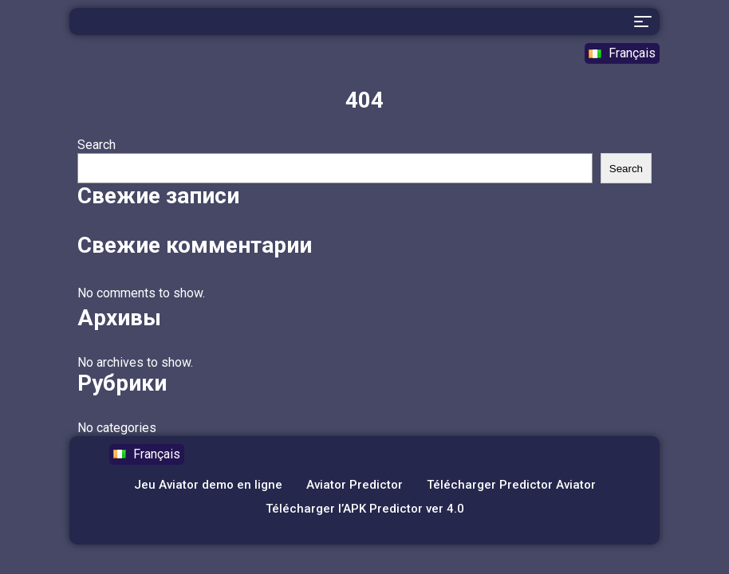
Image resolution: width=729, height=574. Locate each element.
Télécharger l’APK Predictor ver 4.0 (365, 508)
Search (96, 144)
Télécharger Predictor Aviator (511, 485)
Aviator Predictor (354, 485)
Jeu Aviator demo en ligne (208, 485)
